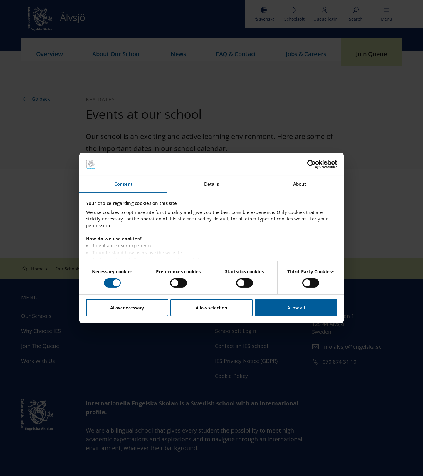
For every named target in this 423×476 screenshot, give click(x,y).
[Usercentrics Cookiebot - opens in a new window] (311, 164)
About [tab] (299, 184)
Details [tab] (211, 184)
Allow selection (211, 308)
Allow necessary (127, 308)
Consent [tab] (123, 184)
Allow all (296, 308)
